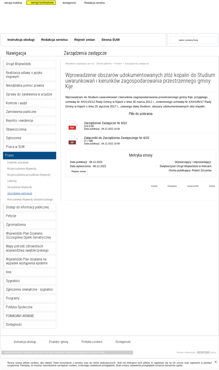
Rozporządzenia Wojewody (21, 168)
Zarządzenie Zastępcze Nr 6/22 (105, 123)
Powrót (150, 186)
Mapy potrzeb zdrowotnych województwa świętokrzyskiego (27, 248)
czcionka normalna (203, 52)
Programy (13, 298)
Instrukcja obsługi (21, 39)
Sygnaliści (13, 281)
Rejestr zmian (84, 39)
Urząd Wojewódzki (18, 64)
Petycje (11, 216)
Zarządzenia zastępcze (19, 193)
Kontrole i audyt (16, 103)
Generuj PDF (190, 186)
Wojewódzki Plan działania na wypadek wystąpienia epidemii (26, 261)
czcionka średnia (209, 52)
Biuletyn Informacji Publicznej (70, 21)
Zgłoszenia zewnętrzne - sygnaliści (29, 290)
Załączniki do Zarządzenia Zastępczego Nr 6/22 (116, 138)
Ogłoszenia (13, 138)
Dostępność (14, 325)
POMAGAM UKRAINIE (20, 316)
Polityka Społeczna (19, 307)
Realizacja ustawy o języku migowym (24, 75)
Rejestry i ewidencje (19, 121)
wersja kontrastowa (40, 2)
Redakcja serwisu (92, 2)
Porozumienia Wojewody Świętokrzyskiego (30, 199)
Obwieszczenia (16, 129)
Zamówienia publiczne (21, 112)
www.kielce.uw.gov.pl (181, 18)
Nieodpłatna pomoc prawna (25, 86)
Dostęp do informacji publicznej (27, 207)
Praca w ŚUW (15, 147)
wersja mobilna (11, 2)
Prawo (9, 155)
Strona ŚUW (111, 39)
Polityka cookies (92, 342)
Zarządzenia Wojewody (19, 187)
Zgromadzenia (16, 225)
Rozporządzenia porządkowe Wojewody (28, 174)
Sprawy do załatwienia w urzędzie (29, 94)
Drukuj (209, 186)
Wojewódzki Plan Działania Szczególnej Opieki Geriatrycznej (28, 236)
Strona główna (104, 63)
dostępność (67, 2)
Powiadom (169, 186)
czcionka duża (215, 52)
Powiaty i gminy (58, 342)
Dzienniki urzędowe (17, 162)
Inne (8, 272)
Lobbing (11, 181)
